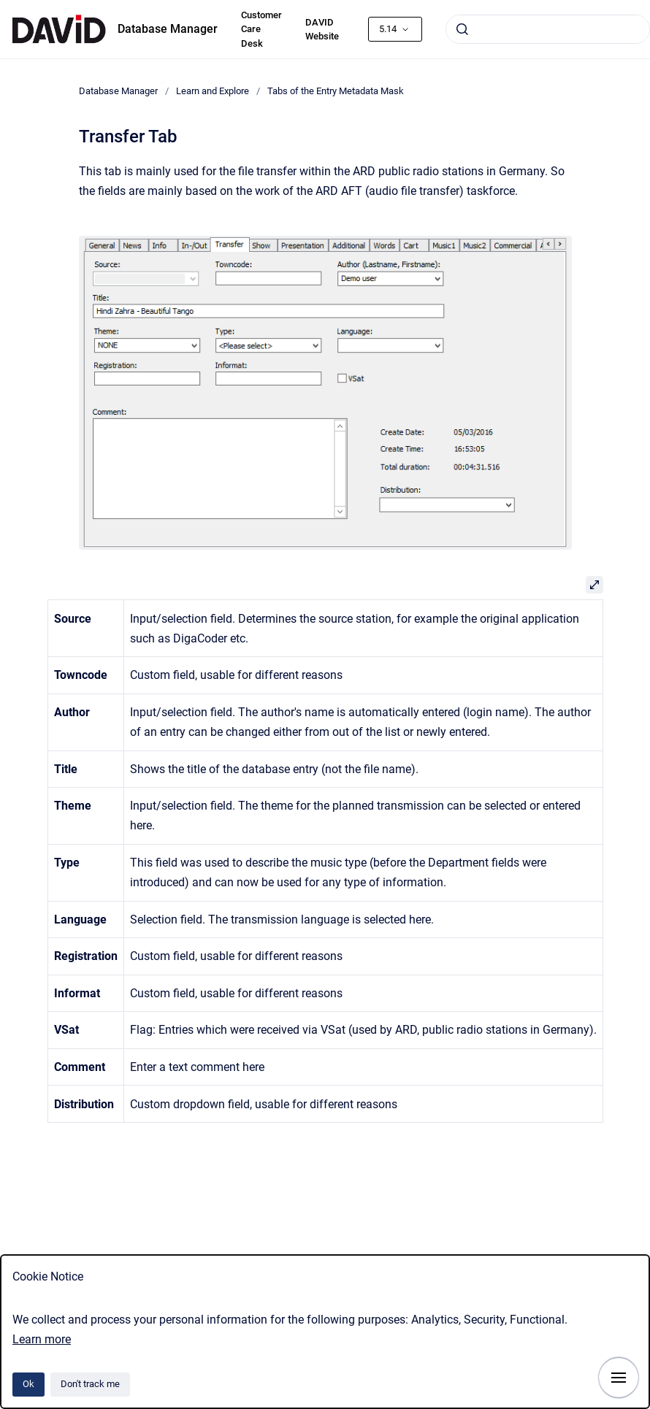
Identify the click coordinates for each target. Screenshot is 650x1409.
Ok (28, 1383)
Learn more (41, 1339)
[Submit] (462, 29)
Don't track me (90, 1383)
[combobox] (547, 29)
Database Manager (168, 29)
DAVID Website (322, 29)
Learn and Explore (212, 90)
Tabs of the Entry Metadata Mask (335, 90)
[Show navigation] (618, 1377)
